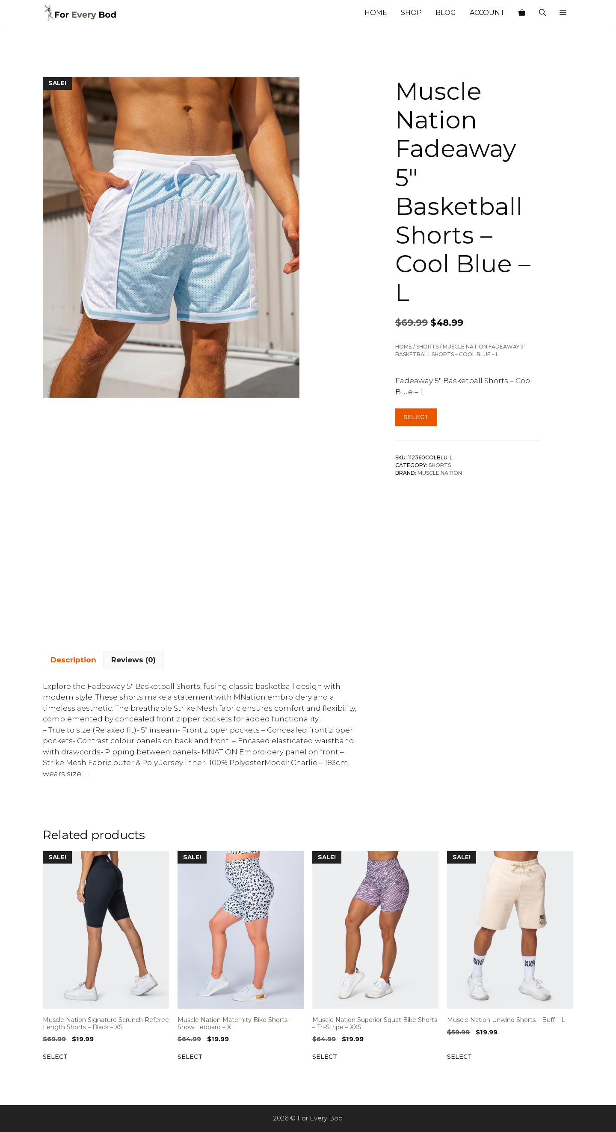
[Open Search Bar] (542, 13)
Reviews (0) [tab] (133, 659)
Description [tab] (73, 659)
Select (416, 417)
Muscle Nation (440, 473)
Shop (411, 13)
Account (487, 13)
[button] (563, 13)
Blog (445, 13)
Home (375, 13)
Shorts (427, 346)
